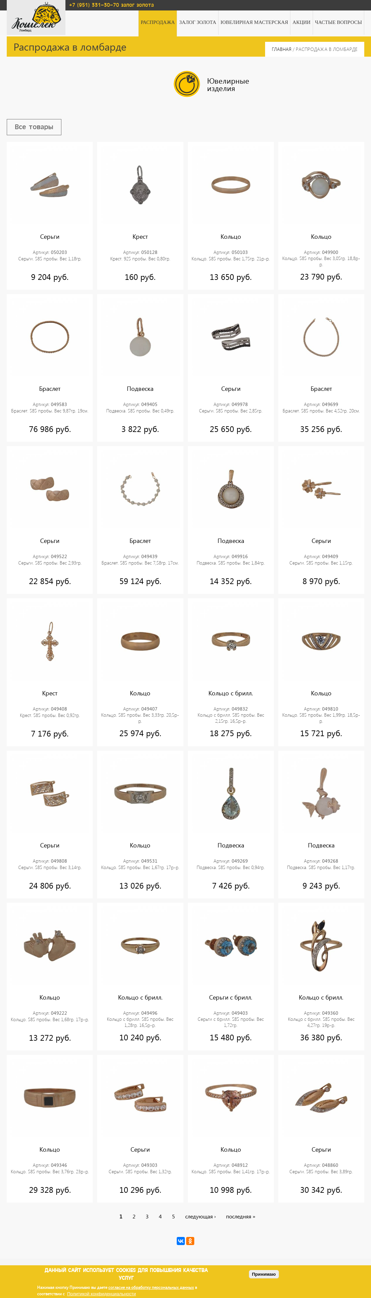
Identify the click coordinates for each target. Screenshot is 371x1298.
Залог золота (197, 22)
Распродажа (158, 22)
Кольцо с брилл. (230, 693)
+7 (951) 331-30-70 (94, 5)
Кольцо (231, 236)
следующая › (200, 1216)
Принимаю (264, 1274)
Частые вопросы (338, 22)
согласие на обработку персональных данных (151, 1287)
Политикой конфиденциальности (101, 1293)
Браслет (49, 389)
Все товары (34, 127)
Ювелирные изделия (212, 84)
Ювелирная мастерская (254, 22)
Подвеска (140, 389)
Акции (301, 22)
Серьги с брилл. (230, 997)
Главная (281, 49)
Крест (140, 236)
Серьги (49, 236)
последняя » (240, 1216)
